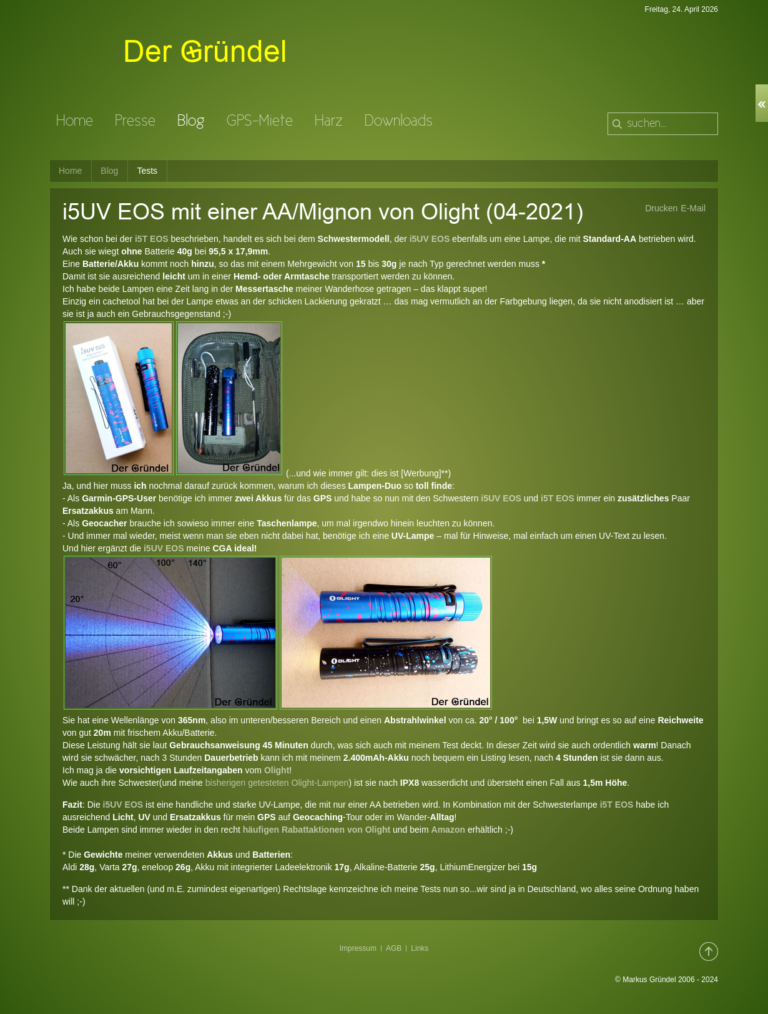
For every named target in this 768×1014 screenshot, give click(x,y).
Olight (276, 770)
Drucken (661, 208)
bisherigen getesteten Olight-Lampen (275, 783)
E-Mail (693, 208)
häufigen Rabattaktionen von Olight (316, 830)
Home (70, 171)
